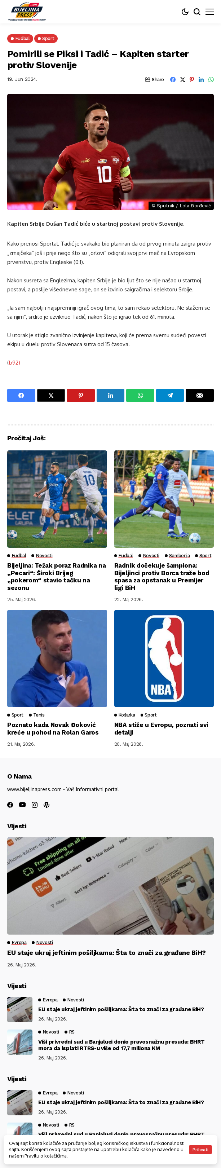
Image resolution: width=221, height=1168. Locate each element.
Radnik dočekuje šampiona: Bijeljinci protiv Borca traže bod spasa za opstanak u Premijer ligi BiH (161, 576)
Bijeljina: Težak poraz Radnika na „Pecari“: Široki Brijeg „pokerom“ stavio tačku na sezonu (56, 576)
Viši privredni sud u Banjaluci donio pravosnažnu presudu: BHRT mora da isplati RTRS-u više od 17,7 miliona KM (121, 1045)
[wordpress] (46, 805)
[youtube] (22, 805)
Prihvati (200, 1149)
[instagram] (34, 805)
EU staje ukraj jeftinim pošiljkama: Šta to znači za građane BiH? (106, 952)
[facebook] (10, 805)
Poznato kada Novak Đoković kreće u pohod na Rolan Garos (52, 728)
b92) (14, 362)
